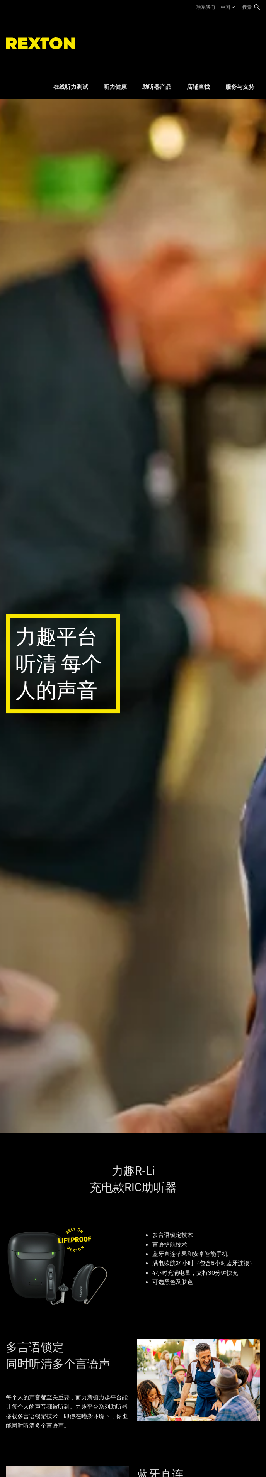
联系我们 (205, 7)
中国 (225, 7)
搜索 (247, 7)
